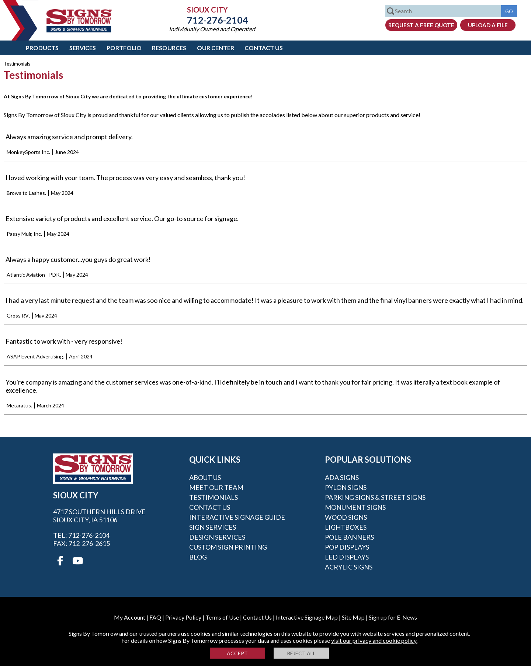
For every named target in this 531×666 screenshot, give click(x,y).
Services (82, 47)
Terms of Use (222, 617)
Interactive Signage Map (307, 617)
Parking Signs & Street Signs (375, 497)
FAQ (155, 617)
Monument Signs (355, 507)
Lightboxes (346, 527)
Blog (198, 557)
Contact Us (263, 47)
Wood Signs (346, 517)
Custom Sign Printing (228, 547)
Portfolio (124, 47)
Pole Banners (349, 537)
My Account (129, 617)
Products (42, 47)
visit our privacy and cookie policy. (374, 640)
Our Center (215, 47)
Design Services (217, 537)
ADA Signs (342, 477)
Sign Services (212, 527)
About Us (205, 477)
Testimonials (213, 497)
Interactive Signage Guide (237, 517)
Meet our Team (216, 487)
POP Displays (347, 547)
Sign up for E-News (393, 617)
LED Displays (347, 557)
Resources (169, 47)
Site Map (353, 617)
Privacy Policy (183, 617)
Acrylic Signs (348, 567)
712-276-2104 (212, 19)
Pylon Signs (346, 487)
